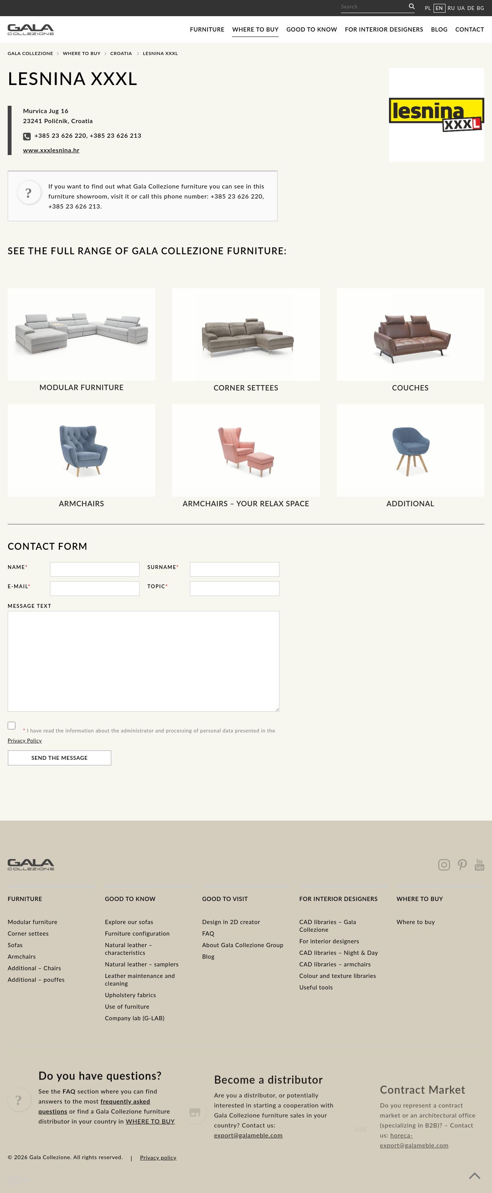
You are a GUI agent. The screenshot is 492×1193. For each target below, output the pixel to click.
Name (18, 567)
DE (471, 8)
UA (461, 8)
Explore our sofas (129, 921)
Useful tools (316, 987)
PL (428, 8)
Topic (157, 586)
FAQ (208, 933)
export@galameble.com (248, 1168)
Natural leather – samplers (142, 964)
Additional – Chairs (34, 967)
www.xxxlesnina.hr (51, 150)
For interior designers (384, 29)
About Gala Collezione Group (243, 944)
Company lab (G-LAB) (135, 1017)
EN (439, 8)
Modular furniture (33, 921)
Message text (30, 606)
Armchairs (22, 956)
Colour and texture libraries (337, 975)
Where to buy (255, 29)
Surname (163, 567)
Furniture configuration (137, 933)
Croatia (121, 53)
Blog (439, 29)
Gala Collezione (30, 53)
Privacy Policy (25, 740)
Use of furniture (127, 1006)
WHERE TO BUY (150, 1152)
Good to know (311, 29)
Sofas (15, 944)
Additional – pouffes (36, 979)
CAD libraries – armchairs (335, 964)
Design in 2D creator (231, 921)
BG (480, 8)
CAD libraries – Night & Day (338, 952)
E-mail (19, 586)
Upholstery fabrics (130, 994)
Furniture (207, 29)
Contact (469, 29)
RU (451, 8)
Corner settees (28, 933)
